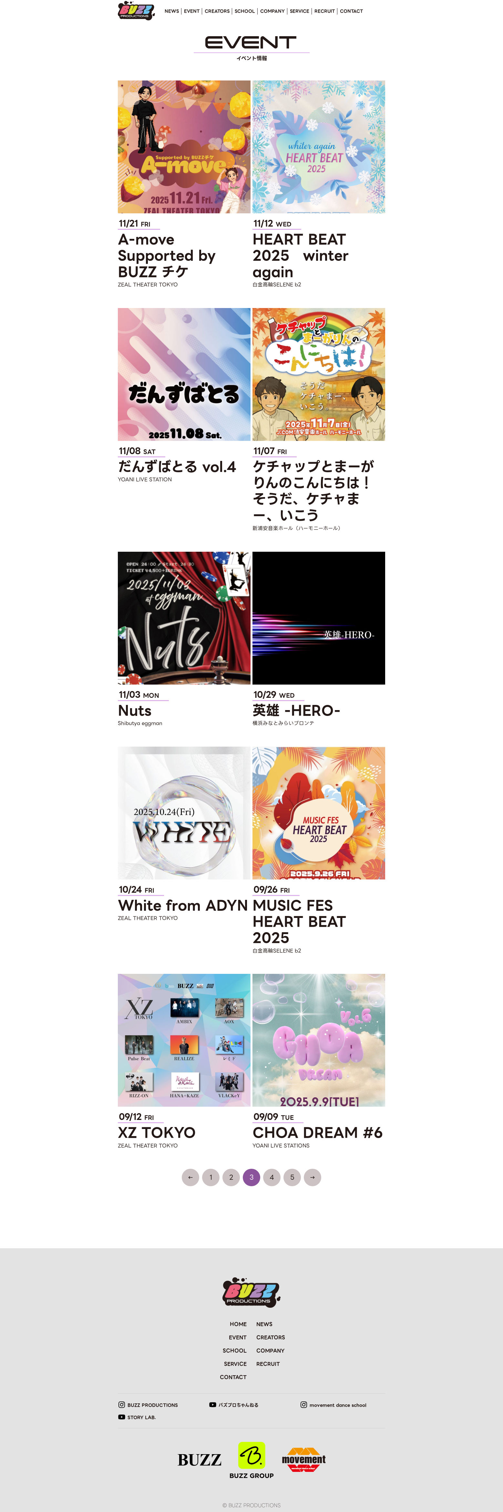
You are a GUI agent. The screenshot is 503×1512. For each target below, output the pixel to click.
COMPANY (272, 11)
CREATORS (217, 11)
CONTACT (351, 11)
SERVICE (299, 11)
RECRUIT (324, 11)
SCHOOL (245, 11)
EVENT (192, 11)
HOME (238, 1324)
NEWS (172, 11)
